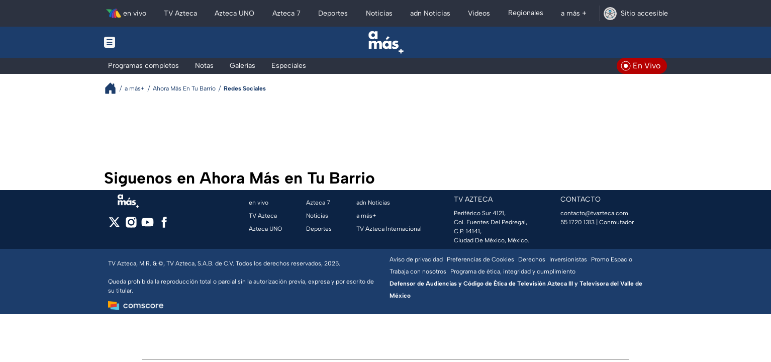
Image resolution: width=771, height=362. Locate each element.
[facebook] (164, 225)
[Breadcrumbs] (114, 88)
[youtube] (147, 225)
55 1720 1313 (577, 222)
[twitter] (114, 225)
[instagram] (131, 225)
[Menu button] (144, 42)
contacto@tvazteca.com (594, 213)
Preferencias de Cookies (480, 259)
